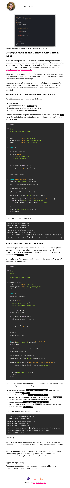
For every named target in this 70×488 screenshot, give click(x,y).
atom (38, 483)
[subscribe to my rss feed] (41, 479)
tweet (22, 468)
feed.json (43, 483)
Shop (24, 6)
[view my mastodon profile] (28, 479)
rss (34, 483)
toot (28, 468)
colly (32, 453)
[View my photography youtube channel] (35, 479)
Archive (31, 6)
